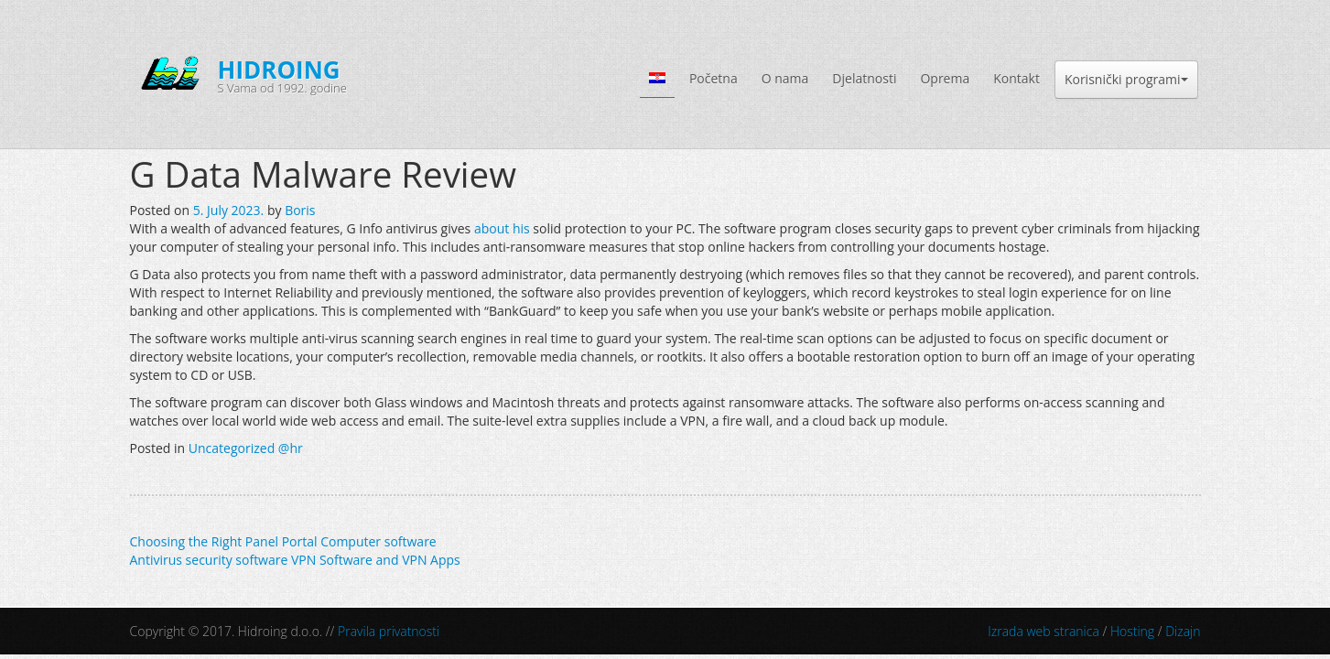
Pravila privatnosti (388, 631)
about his (502, 228)
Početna (713, 78)
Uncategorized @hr (246, 448)
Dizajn (1182, 631)
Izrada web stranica (1043, 631)
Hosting (1132, 631)
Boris (300, 210)
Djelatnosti (864, 78)
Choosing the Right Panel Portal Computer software (283, 541)
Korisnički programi (1126, 79)
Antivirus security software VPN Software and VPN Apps (295, 559)
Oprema (944, 78)
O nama (785, 78)
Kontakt (1016, 78)
